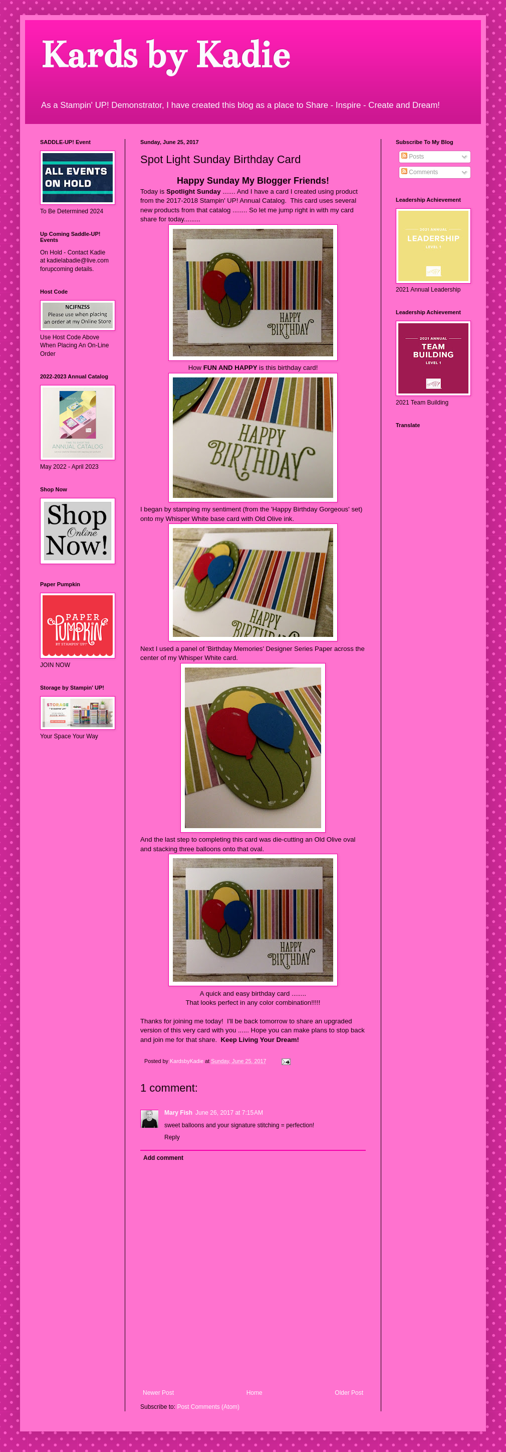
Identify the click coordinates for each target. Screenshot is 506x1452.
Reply (172, 1137)
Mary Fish (178, 1112)
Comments (419, 172)
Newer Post (158, 1392)
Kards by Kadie (164, 55)
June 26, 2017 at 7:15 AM (229, 1112)
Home (254, 1392)
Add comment (163, 1157)
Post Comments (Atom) (208, 1406)
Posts (412, 156)
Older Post (349, 1392)
